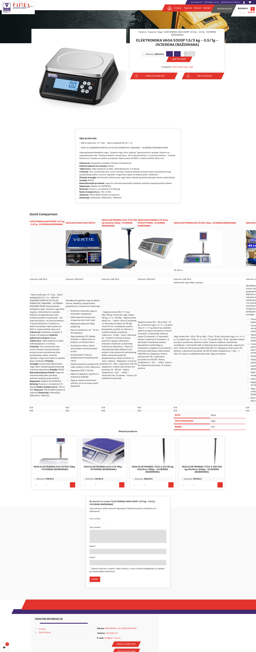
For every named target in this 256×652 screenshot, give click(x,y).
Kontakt (207, 8)
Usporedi (175, 53)
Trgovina (188, 8)
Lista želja (250, 2)
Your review (95, 527)
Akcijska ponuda (224, 9)
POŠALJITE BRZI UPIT (126, 644)
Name (93, 546)
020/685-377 (112, 633)
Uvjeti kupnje (45, 632)
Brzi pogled (36, 485)
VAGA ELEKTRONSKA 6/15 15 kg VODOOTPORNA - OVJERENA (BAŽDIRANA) (153, 223)
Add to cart (178, 59)
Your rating (95, 519)
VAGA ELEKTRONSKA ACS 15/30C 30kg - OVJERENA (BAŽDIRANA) (205, 223)
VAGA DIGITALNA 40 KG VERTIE (80, 223)
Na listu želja (169, 53)
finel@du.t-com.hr (112, 638)
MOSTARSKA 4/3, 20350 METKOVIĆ (121, 628)
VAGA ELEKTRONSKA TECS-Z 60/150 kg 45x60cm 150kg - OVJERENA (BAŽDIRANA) (119, 223)
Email (93, 557)
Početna (142, 32)
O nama (177, 8)
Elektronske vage (180, 67)
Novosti (197, 8)
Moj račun (244, 2)
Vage (160, 32)
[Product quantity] (207, 53)
